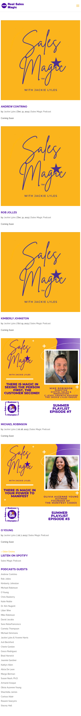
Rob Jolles (9, 212)
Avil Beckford (7, 642)
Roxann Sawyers (9, 701)
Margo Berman (8, 674)
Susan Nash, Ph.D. (9, 678)
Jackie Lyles (10, 111)
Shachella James (9, 692)
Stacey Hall (6, 705)
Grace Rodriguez (9, 651)
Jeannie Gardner (9, 660)
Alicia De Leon (7, 669)
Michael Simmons (9, 633)
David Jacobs (7, 619)
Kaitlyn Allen (7, 665)
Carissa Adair (7, 696)
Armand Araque (8, 683)
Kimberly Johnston (15, 318)
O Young (7, 530)
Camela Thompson (10, 628)
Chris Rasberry (8, 597)
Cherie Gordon (8, 647)
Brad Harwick (7, 656)
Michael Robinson (14, 424)
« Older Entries (8, 551)
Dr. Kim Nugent (8, 606)
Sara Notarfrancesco (11, 624)
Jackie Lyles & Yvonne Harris (14, 637)
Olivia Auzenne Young (11, 687)
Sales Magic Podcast (41, 111)
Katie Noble (6, 601)
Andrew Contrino (14, 106)
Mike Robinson (8, 615)
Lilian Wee (6, 610)
